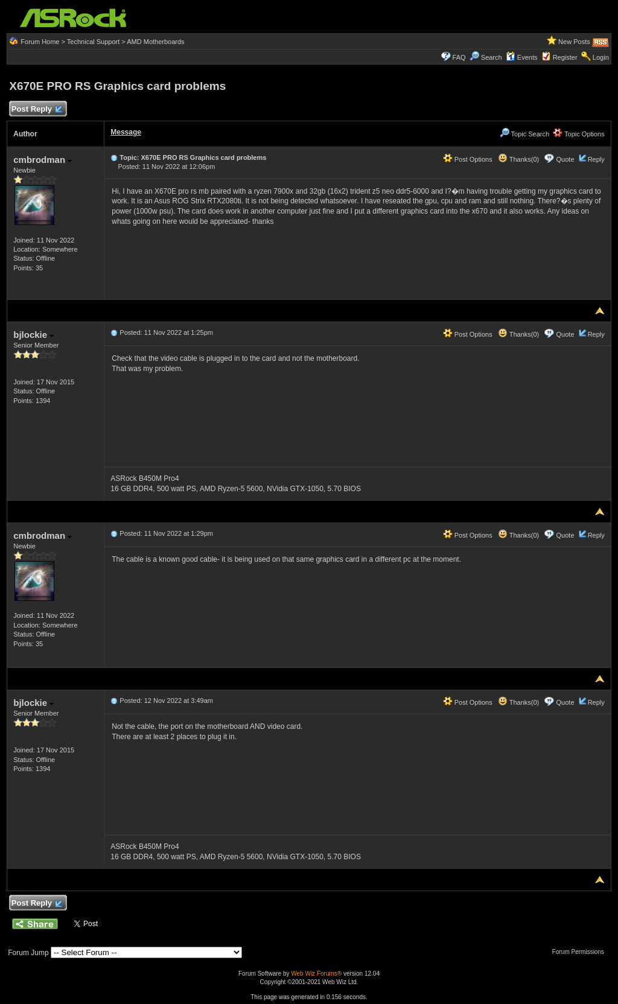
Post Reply (36, 109)
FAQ (459, 57)
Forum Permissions (581, 951)
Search (491, 57)
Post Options (467, 159)
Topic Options (579, 134)
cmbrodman (42, 159)
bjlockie (33, 334)
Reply (596, 159)
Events (522, 57)
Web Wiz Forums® (316, 973)
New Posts (574, 41)
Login (601, 57)
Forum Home (40, 41)
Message (125, 132)
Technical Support (93, 41)
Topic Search (524, 134)
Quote (565, 159)
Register (565, 57)
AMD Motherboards (155, 41)
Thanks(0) (518, 159)
